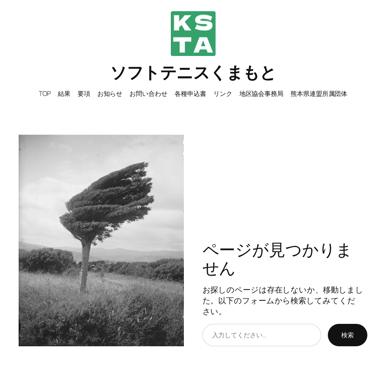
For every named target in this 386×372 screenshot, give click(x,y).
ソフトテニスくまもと (193, 72)
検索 (347, 334)
